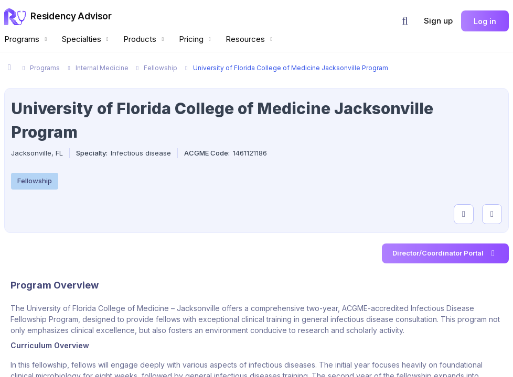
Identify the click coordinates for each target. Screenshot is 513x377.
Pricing (196, 39)
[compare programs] (492, 214)
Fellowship (34, 180)
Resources (250, 39)
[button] (404, 20)
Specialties (86, 39)
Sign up (438, 21)
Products (144, 39)
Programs (26, 39)
